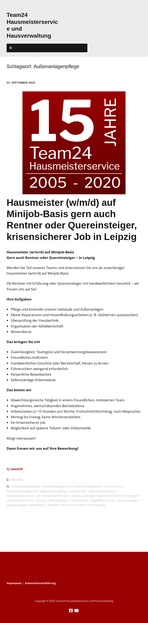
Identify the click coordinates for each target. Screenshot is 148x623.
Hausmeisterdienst (102, 491)
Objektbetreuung (103, 500)
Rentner (53, 505)
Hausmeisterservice (20, 496)
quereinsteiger (127, 500)
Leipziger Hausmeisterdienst (103, 496)
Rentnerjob (97, 505)
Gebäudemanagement (22, 491)
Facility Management (56, 486)
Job (38, 496)
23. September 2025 (21, 82)
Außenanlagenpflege (25, 486)
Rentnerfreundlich (74, 505)
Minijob (41, 500)
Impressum (14, 583)
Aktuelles (17, 480)
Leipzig (76, 496)
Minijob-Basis (59, 500)
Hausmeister (77, 491)
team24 (17, 469)
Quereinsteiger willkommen (26, 505)
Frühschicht (114, 486)
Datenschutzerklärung (40, 583)
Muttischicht (79, 500)
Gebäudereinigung (53, 491)
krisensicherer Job (55, 496)
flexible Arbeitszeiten (88, 486)
